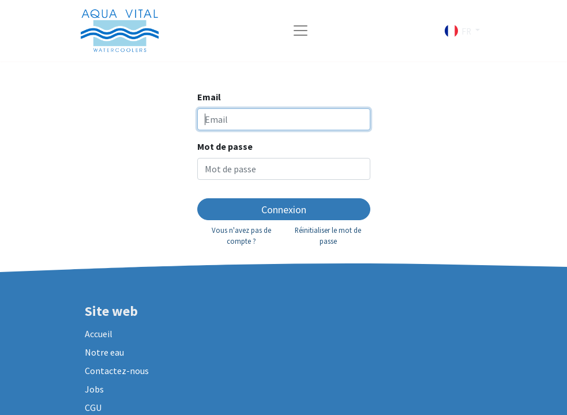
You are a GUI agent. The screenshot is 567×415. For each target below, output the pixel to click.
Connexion (283, 209)
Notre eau (104, 352)
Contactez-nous (117, 370)
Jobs (94, 389)
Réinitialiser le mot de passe (328, 235)
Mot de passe (225, 146)
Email (209, 97)
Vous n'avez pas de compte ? (241, 235)
